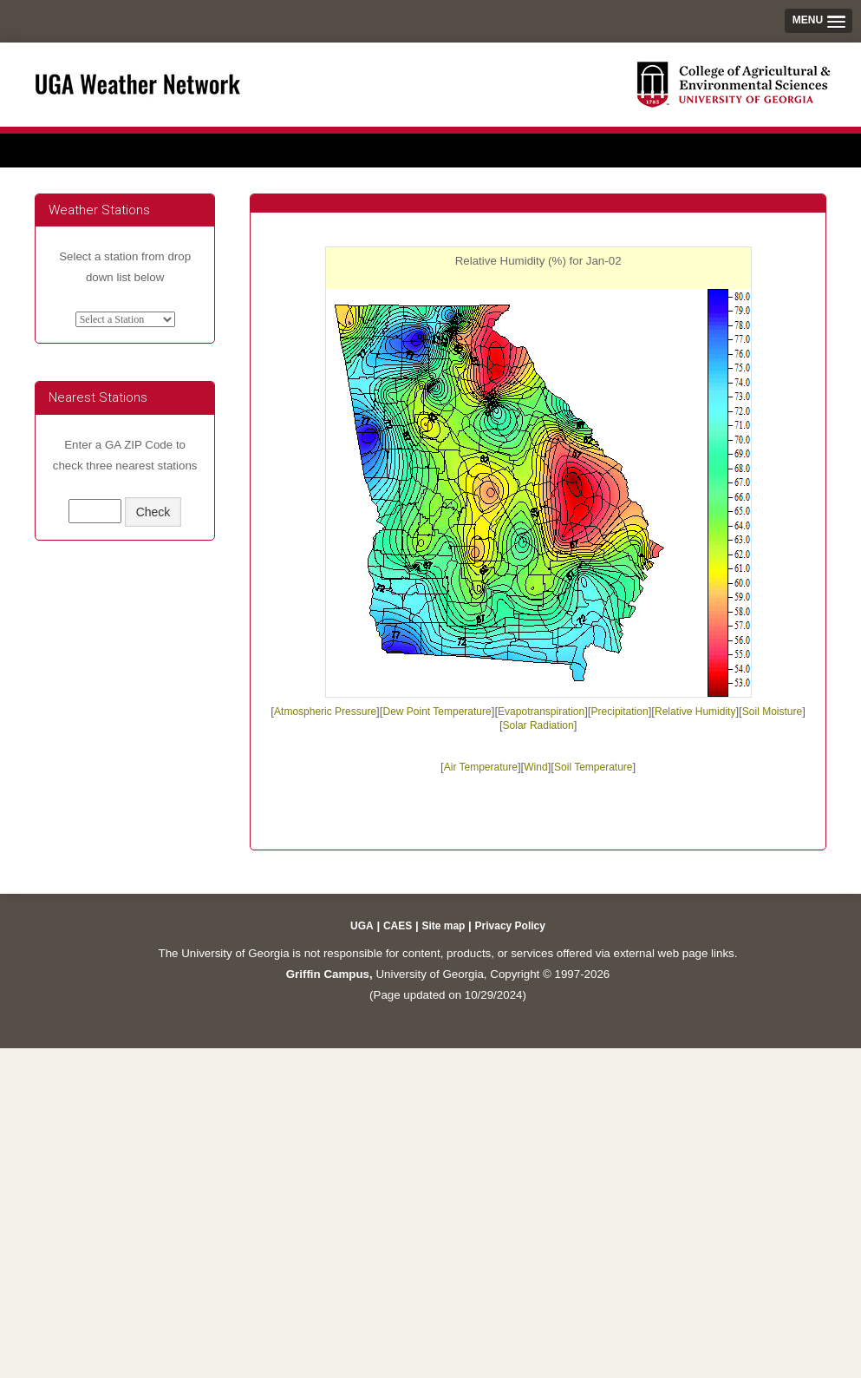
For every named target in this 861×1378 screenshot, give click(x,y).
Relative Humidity (695, 711)
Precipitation (620, 711)
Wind (535, 767)
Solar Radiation (538, 725)
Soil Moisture (772, 711)
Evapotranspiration (541, 711)
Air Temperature (481, 767)
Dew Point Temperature (437, 711)
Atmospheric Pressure (325, 711)
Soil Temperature (593, 767)
